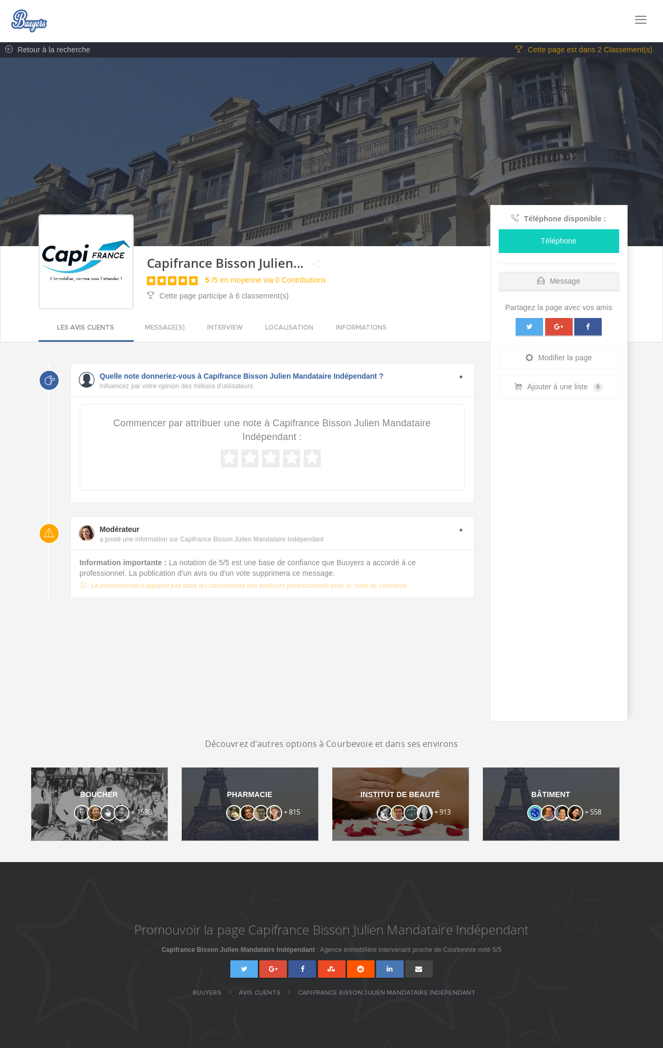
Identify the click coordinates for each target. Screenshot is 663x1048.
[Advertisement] (559, 563)
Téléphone (558, 241)
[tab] (559, 279)
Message (559, 281)
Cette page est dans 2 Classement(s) (583, 50)
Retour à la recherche (45, 50)
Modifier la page (559, 358)
